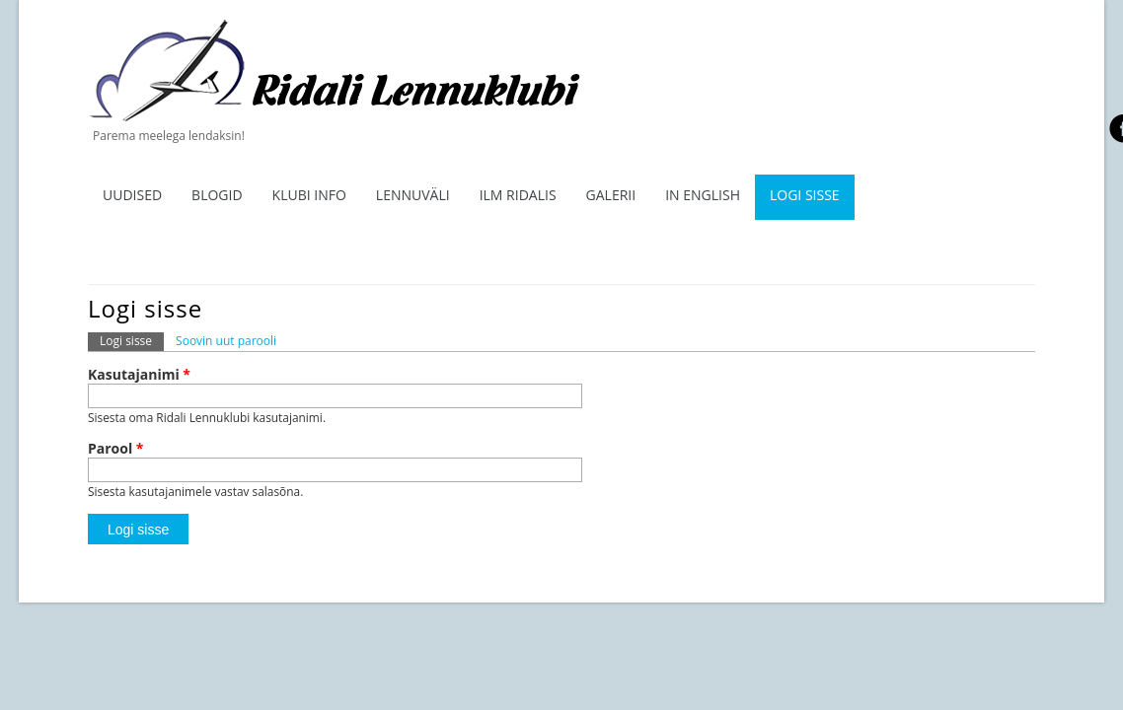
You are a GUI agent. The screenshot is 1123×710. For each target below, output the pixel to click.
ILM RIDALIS (518, 194)
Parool (116, 449)
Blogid (217, 194)
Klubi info (309, 194)
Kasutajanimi (139, 375)
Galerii (611, 194)
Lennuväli (413, 194)
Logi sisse (805, 194)
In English (702, 194)
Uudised (132, 194)
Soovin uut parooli (226, 340)
